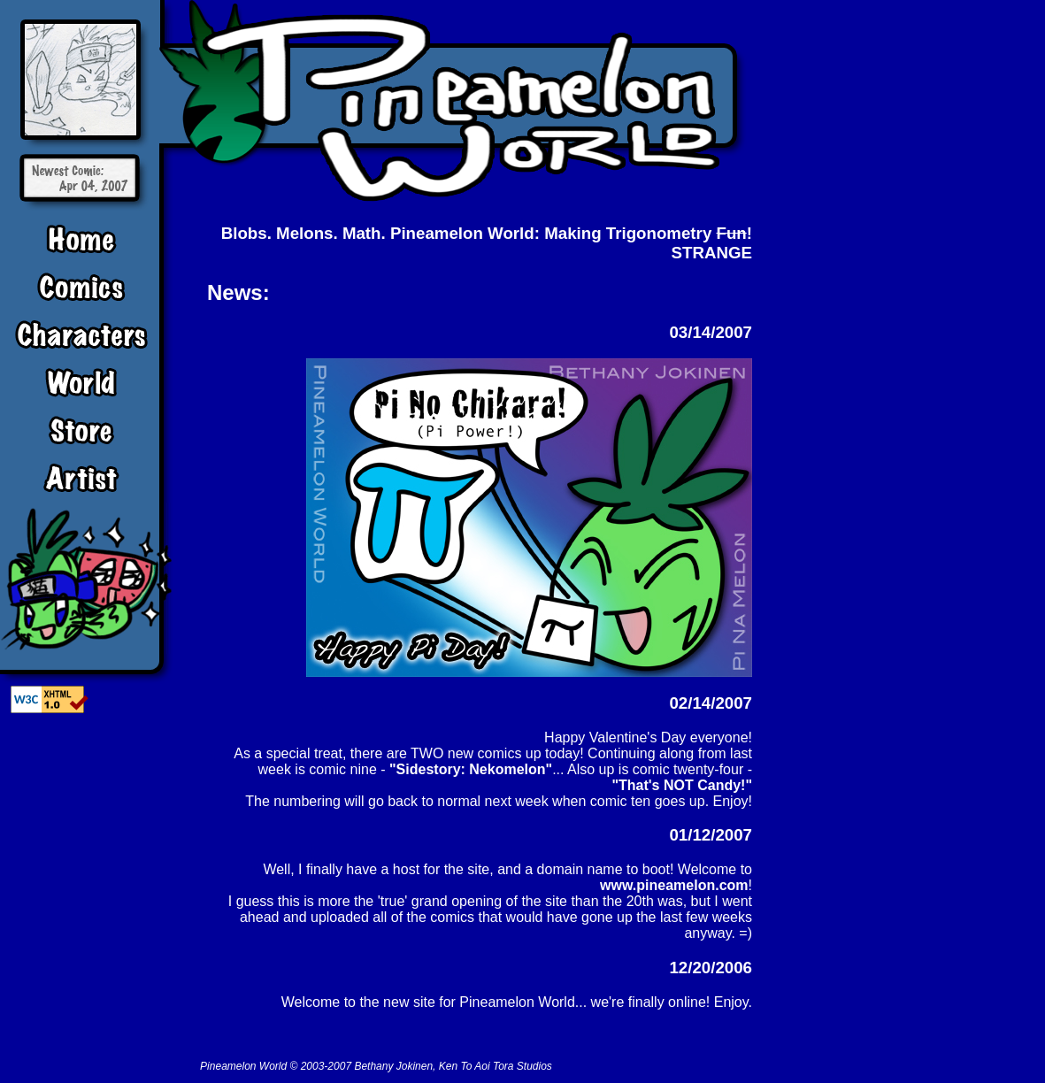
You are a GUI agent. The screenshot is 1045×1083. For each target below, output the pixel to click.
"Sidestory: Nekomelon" (470, 769)
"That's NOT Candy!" (681, 785)
